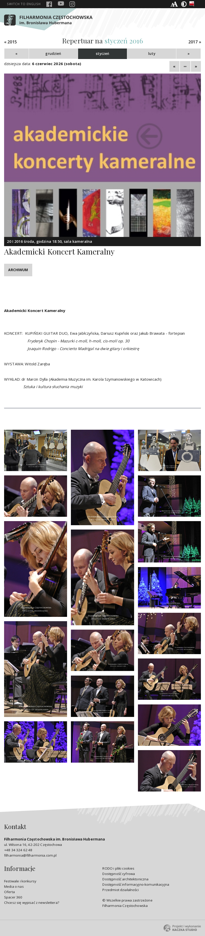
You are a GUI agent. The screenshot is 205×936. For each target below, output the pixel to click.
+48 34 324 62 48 (18, 850)
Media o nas (14, 886)
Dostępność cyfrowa (118, 873)
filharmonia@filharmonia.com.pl (30, 855)
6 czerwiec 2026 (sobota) (56, 63)
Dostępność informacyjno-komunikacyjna (135, 884)
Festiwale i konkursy (20, 881)
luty (151, 53)
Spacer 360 (13, 897)
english (24, 4)
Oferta (9, 892)
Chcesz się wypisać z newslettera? (31, 902)
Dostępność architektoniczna (125, 879)
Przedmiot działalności (120, 889)
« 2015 (10, 42)
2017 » (194, 42)
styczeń (102, 53)
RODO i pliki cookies (118, 868)
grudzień (53, 53)
